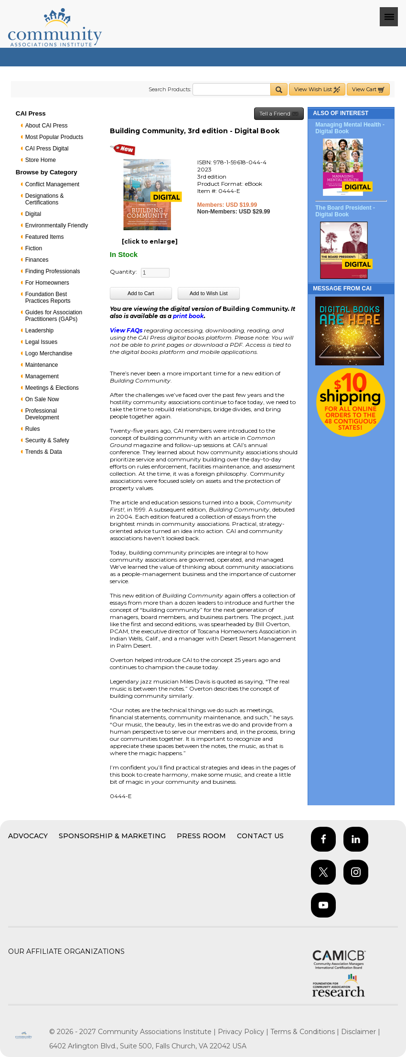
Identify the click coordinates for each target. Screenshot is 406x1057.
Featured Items (44, 237)
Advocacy (28, 836)
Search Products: (170, 89)
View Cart (368, 89)
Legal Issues (41, 342)
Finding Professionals (52, 271)
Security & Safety (47, 440)
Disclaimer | (360, 1031)
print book (188, 316)
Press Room (201, 836)
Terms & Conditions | (305, 1031)
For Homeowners (47, 282)
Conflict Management (52, 184)
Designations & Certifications (44, 199)
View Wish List (317, 89)
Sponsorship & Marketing (112, 836)
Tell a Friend (279, 113)
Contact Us (260, 836)
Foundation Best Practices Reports (48, 297)
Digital (33, 214)
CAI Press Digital (47, 148)
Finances (37, 259)
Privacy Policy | (244, 1031)
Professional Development (42, 414)
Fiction (33, 248)
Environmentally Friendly (56, 225)
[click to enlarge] (150, 241)
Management (42, 376)
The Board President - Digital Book (345, 211)
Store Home (40, 160)
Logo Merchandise (49, 353)
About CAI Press (46, 125)
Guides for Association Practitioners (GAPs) (53, 315)
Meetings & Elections (52, 387)
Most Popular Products (54, 137)
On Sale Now (42, 399)
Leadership (39, 330)
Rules (32, 429)
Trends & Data (43, 451)
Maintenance (41, 365)
